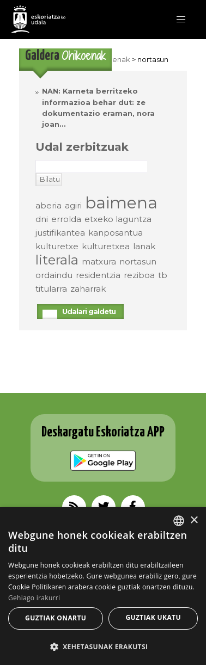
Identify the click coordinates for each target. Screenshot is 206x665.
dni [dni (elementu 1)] (41, 219)
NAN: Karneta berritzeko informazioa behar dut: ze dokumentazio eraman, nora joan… (98, 107)
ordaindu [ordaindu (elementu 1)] (53, 275)
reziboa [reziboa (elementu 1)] (139, 275)
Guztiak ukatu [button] (153, 617)
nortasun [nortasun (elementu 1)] (137, 261)
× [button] (194, 520)
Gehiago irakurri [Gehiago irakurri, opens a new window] (34, 597)
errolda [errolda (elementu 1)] (66, 219)
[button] (181, 19)
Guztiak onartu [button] (55, 618)
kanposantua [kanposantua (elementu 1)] (115, 232)
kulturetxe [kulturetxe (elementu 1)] (56, 246)
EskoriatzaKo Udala (38, 19)
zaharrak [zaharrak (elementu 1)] (88, 289)
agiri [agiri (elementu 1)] (73, 205)
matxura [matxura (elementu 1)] (99, 261)
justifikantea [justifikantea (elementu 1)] (60, 232)
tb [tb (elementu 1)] (162, 275)
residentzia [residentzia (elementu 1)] (98, 275)
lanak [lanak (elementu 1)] (144, 246)
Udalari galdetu (89, 311)
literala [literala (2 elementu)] (56, 260)
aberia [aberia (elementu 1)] (48, 205)
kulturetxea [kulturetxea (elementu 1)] (106, 246)
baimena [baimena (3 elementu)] (121, 203)
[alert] (103, 586)
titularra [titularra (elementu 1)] (51, 289)
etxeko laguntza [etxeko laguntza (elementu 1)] (118, 219)
